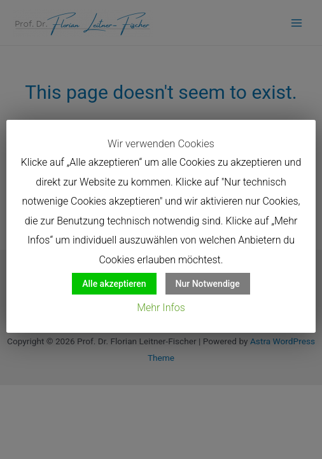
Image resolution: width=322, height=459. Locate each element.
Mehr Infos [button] (161, 308)
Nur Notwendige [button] (208, 284)
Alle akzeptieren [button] (114, 284)
